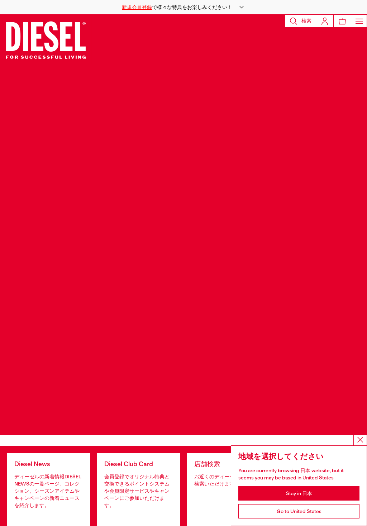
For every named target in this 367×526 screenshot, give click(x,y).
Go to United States (299, 511)
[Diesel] (46, 39)
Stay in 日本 (299, 493)
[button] (183, 7)
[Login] (324, 21)
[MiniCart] (342, 21)
